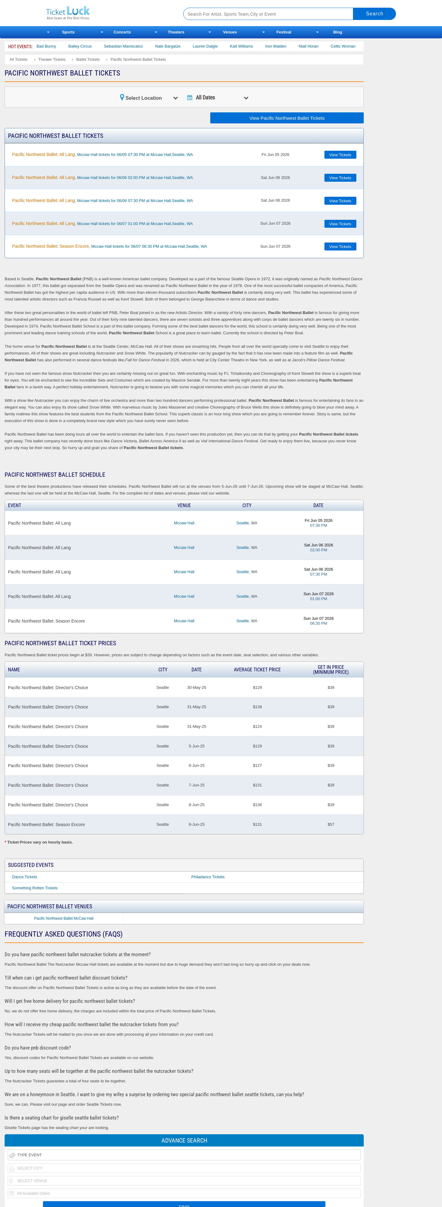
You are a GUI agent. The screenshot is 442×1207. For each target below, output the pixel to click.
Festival (284, 32)
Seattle (242, 523)
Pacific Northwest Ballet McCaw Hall (63, 918)
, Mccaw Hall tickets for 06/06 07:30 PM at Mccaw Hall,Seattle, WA (102, 200)
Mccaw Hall (184, 523)
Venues (230, 32)
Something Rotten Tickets (34, 888)
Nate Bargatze (177, 46)
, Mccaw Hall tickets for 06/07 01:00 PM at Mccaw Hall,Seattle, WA (102, 223)
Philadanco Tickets (207, 877)
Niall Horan (318, 46)
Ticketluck (107, 13)
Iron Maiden (285, 46)
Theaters (176, 32)
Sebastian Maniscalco (132, 46)
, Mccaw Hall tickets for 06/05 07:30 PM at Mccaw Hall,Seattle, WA (102, 154)
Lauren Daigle (214, 46)
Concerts (122, 32)
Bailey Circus (89, 46)
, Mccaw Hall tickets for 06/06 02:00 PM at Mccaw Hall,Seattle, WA (102, 177)
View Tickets (340, 155)
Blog (337, 32)
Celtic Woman (352, 46)
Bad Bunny (56, 46)
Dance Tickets (24, 877)
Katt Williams (250, 46)
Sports (68, 32)
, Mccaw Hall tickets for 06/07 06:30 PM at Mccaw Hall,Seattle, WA (109, 246)
